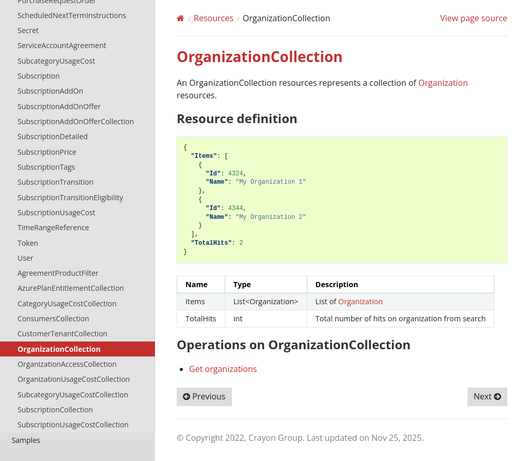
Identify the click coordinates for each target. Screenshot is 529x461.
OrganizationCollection (59, 349)
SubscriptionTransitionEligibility (70, 197)
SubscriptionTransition (56, 182)
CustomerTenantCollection (62, 333)
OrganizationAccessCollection (67, 364)
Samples (26, 440)
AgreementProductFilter (58, 273)
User (25, 258)
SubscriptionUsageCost (57, 212)
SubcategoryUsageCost (56, 61)
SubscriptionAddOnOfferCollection (76, 121)
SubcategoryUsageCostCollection (73, 394)
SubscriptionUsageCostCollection (73, 424)
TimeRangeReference (53, 227)
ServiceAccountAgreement (62, 45)
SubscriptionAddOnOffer (59, 106)
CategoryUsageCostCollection (67, 303)
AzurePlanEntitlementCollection (71, 288)
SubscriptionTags (46, 167)
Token (28, 243)
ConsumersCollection (53, 318)
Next (487, 396)
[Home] (180, 18)
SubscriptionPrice (47, 152)
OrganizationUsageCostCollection (74, 379)
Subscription (39, 76)
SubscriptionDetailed (53, 136)
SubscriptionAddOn (50, 91)
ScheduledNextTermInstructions (72, 15)
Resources (214, 18)
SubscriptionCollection (55, 409)
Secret (28, 30)
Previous (204, 396)
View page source (473, 18)
